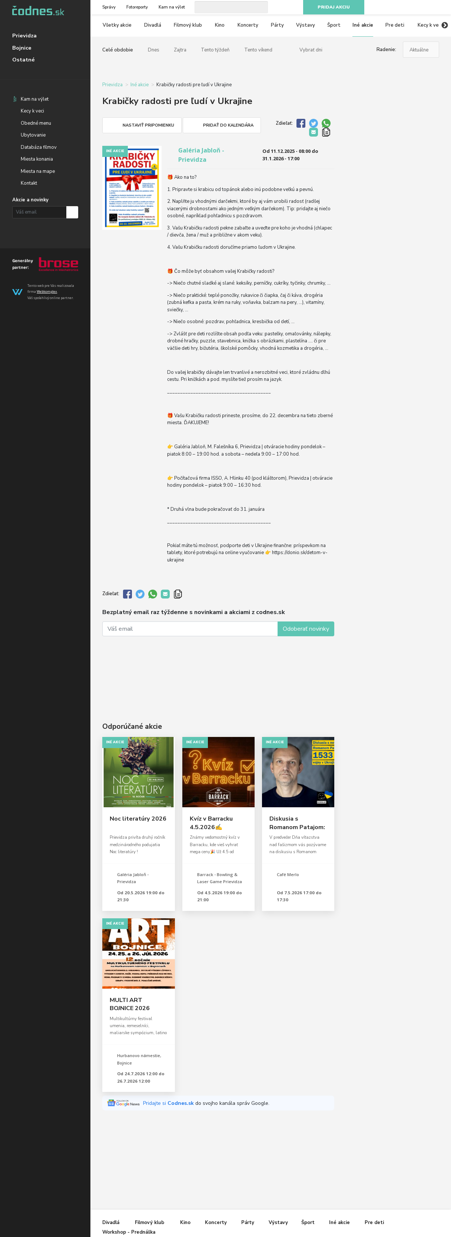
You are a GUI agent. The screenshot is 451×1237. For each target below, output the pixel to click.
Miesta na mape (38, 171)
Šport (334, 25)
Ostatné (23, 59)
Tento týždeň (215, 50)
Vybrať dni (310, 50)
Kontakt (29, 183)
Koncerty (248, 25)
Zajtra (180, 50)
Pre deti (394, 25)
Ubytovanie (33, 135)
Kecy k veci (32, 111)
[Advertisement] (218, 669)
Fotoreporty (137, 7)
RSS (435, 7)
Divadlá (152, 25)
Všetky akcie (117, 25)
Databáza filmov (39, 147)
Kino (220, 25)
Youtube (422, 7)
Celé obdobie (117, 50)
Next (444, 25)
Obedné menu (36, 123)
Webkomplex (47, 291)
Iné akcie (362, 25)
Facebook (395, 7)
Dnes (153, 50)
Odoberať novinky (306, 629)
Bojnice (21, 47)
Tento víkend (258, 50)
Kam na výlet (35, 99)
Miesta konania (37, 159)
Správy (109, 7)
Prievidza (24, 35)
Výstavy (305, 25)
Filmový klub (188, 25)
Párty (277, 25)
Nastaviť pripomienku (148, 125)
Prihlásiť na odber (72, 212)
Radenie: (386, 49)
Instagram (409, 7)
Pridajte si (169, 1103)
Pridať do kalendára (228, 125)
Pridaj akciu (334, 7)
